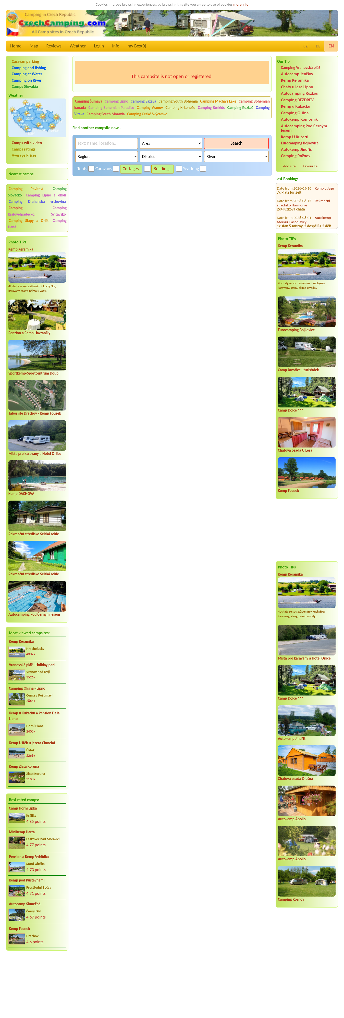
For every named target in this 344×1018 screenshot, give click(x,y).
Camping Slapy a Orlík (28, 220)
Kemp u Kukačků (295, 106)
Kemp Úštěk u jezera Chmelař (32, 743)
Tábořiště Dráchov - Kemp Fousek (34, 413)
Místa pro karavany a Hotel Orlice (34, 453)
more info (240, 4)
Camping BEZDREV (297, 100)
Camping (30, 208)
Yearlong (191, 168)
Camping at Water (27, 73)
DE (318, 46)
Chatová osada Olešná (295, 778)
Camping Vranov (150, 107)
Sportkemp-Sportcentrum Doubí (33, 373)
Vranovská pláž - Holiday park (32, 665)
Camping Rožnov (295, 155)
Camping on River (27, 80)
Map (34, 46)
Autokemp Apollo (292, 819)
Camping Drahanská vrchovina (37, 201)
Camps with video (27, 142)
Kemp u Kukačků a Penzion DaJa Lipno (34, 716)
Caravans (103, 168)
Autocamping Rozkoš (299, 93)
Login (99, 46)
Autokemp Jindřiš (296, 149)
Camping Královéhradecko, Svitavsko (37, 211)
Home (15, 46)
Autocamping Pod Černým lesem (34, 614)
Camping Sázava (143, 101)
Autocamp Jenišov (297, 74)
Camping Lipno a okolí (46, 195)
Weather (78, 46)
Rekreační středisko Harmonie (303, 194)
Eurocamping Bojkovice (299, 143)
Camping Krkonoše (180, 107)
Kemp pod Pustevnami (26, 880)
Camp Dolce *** (290, 410)
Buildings (162, 168)
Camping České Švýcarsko (147, 114)
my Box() (137, 46)
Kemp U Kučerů (294, 137)
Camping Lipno (116, 101)
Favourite (310, 166)
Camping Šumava (88, 101)
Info (115, 46)
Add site (289, 166)
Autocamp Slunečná (25, 904)
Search (236, 143)
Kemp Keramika (20, 249)
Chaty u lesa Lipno (297, 87)
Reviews (54, 46)
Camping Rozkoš (240, 107)
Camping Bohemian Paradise (111, 107)
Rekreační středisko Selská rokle (33, 534)
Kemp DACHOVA (21, 493)
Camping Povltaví (26, 189)
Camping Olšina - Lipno (27, 688)
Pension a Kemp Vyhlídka (29, 856)
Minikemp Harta (22, 832)
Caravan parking (25, 61)
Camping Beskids (211, 107)
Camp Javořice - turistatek (298, 370)
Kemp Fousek (19, 928)
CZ (305, 46)
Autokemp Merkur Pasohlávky (304, 211)
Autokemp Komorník (299, 119)
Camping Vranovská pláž (300, 67)
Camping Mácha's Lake (218, 101)
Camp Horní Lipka (23, 808)
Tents (82, 168)
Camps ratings (23, 149)
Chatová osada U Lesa (295, 450)
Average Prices (24, 155)
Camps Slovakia (25, 86)
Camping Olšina (295, 113)
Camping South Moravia (106, 114)
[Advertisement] (37, 981)
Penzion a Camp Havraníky (29, 333)
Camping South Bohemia (178, 101)
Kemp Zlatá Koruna (24, 766)
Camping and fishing (29, 67)
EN (331, 46)
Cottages (130, 168)
